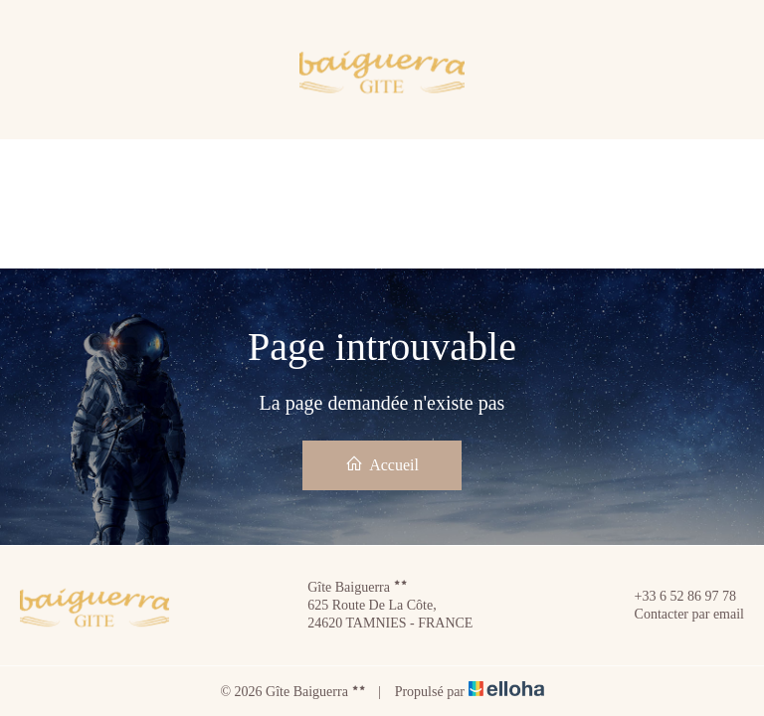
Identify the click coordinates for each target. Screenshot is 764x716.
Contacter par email (678, 615)
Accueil (382, 463)
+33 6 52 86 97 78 (674, 597)
